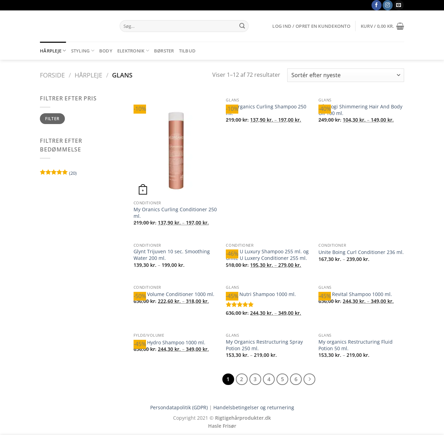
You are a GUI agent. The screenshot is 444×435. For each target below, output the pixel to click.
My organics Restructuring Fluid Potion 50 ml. (355, 345)
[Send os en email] (399, 5)
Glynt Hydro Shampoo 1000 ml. (169, 342)
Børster (164, 51)
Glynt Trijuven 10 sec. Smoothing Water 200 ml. (172, 254)
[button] (311, 26)
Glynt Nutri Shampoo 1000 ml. (261, 294)
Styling (82, 50)
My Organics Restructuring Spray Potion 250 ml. (264, 345)
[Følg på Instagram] (388, 5)
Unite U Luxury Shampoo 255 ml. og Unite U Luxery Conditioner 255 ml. (267, 254)
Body (105, 51)
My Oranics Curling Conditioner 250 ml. (175, 212)
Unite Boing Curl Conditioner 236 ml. (361, 252)
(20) (58, 174)
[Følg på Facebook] (377, 5)
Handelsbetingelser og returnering (253, 407)
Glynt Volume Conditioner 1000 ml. (174, 294)
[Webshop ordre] (345, 75)
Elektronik (133, 50)
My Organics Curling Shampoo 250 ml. (266, 110)
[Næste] (309, 379)
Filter (52, 118)
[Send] (242, 26)
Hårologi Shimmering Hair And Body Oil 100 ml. (360, 110)
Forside (52, 75)
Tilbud (187, 51)
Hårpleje (53, 50)
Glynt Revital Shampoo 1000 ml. (355, 294)
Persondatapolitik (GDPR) (179, 407)
